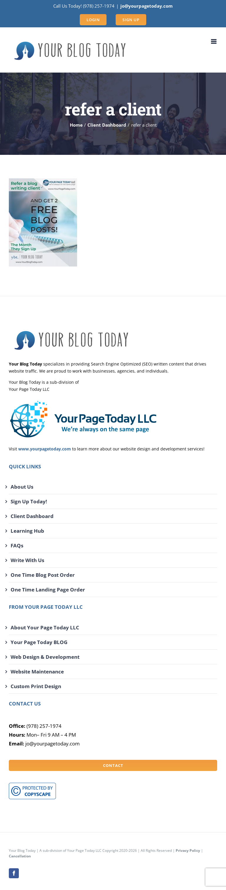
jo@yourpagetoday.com (146, 6)
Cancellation (20, 856)
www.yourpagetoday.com (44, 449)
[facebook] (14, 873)
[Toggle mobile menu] (214, 41)
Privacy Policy (188, 850)
